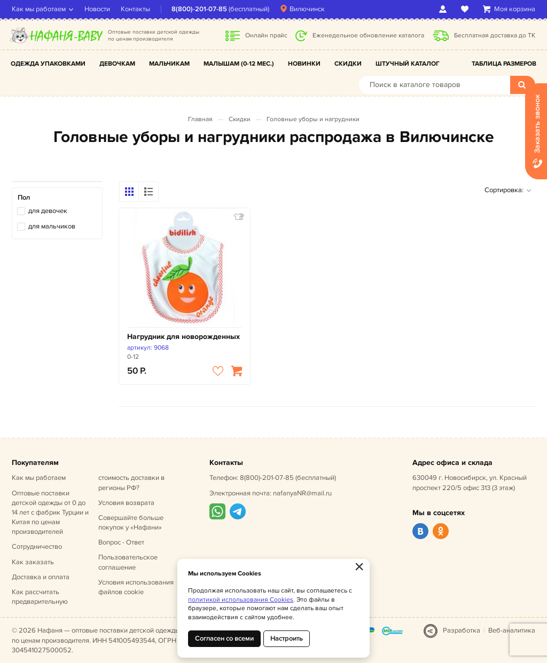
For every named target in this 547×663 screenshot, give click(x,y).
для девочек (47, 211)
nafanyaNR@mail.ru (302, 493)
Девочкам (117, 64)
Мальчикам (169, 64)
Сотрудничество (37, 546)
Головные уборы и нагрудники (313, 119)
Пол (24, 197)
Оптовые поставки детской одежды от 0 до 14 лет (50, 512)
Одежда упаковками (48, 64)
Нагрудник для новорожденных (183, 336)
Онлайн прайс (266, 35)
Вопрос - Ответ (121, 542)
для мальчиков (51, 226)
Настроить (286, 638)
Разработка (461, 630)
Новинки (304, 64)
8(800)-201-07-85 (199, 9)
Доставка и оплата (40, 577)
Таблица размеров (504, 64)
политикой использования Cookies (240, 600)
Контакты (135, 9)
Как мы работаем (39, 9)
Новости (97, 9)
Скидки (348, 64)
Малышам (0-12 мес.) (239, 64)
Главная (200, 119)
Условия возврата (126, 503)
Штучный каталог (408, 64)
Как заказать (33, 562)
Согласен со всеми (224, 638)
